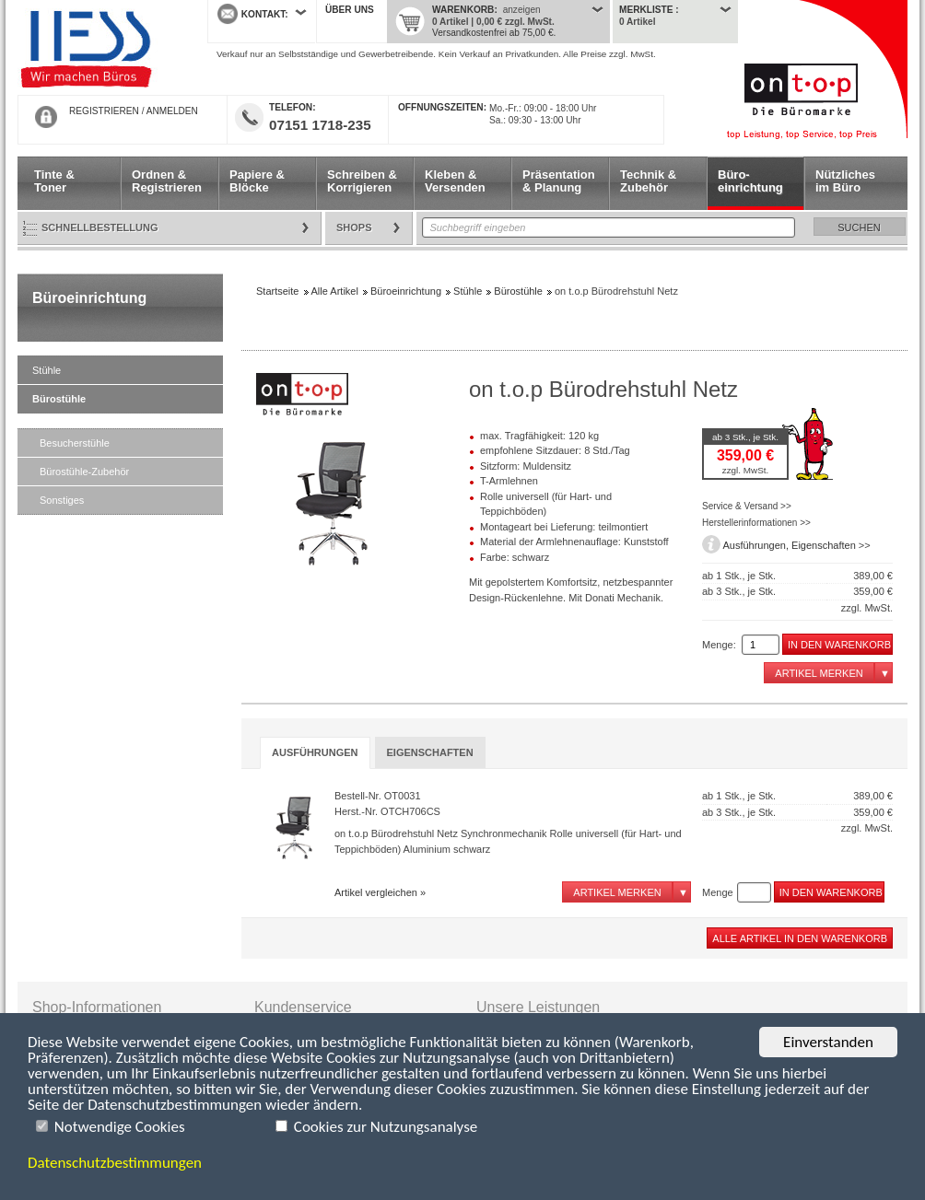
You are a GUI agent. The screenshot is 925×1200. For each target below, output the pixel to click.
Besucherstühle (75, 443)
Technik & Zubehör (648, 181)
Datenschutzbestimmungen (115, 1162)
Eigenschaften (823, 545)
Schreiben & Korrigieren (362, 181)
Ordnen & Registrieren (167, 181)
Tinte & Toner (54, 181)
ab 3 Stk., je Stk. (745, 437)
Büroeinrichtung (89, 298)
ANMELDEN (172, 111)
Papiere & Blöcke (257, 181)
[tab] (315, 753)
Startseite (99, 47)
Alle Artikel (334, 291)
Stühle (46, 370)
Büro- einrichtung (750, 181)
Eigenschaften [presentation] (430, 752)
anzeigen (522, 10)
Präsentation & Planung (558, 181)
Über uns (349, 10)
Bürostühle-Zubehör (84, 471)
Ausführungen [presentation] (315, 752)
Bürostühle (59, 398)
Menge (717, 892)
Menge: (719, 644)
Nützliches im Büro (845, 181)
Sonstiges (62, 500)
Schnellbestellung (99, 227)
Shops (354, 227)
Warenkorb (463, 10)
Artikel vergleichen (375, 892)
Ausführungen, (756, 545)
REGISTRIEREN (104, 111)
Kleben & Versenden (455, 181)
